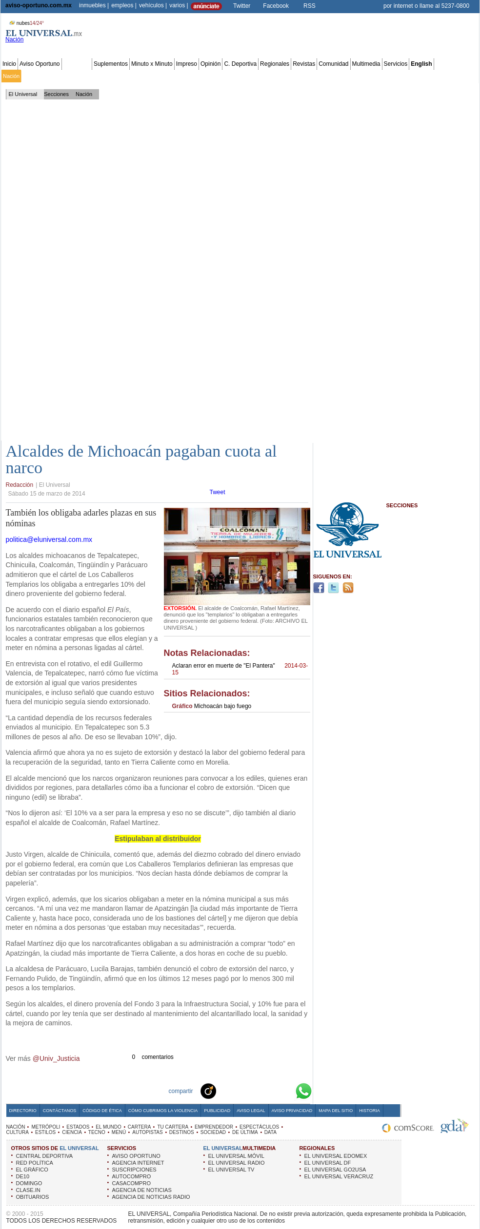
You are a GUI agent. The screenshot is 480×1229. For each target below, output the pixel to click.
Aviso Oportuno (40, 63)
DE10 (23, 1176)
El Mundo (138, 76)
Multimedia (366, 63)
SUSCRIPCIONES (134, 1169)
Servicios (396, 63)
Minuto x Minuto (152, 63)
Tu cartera (186, 76)
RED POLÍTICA (34, 1163)
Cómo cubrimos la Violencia (163, 1110)
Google (286, 1090)
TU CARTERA (172, 1127)
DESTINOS (181, 1132)
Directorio (23, 1110)
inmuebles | (94, 5)
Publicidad (438, 76)
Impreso (186, 63)
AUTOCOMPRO (131, 1176)
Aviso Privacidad (292, 1110)
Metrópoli (34, 76)
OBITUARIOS (32, 1197)
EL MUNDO (108, 1127)
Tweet (217, 492)
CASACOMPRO (131, 1183)
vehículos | (153, 5)
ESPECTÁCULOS (259, 1127)
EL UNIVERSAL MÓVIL (236, 1156)
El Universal (23, 94)
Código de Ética (102, 1110)
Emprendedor (218, 76)
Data (459, 76)
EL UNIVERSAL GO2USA (335, 1169)
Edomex (58, 76)
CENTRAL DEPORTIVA (44, 1156)
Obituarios (410, 76)
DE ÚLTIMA (245, 1132)
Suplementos (111, 63)
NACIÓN (15, 1127)
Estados (113, 76)
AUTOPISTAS (147, 1132)
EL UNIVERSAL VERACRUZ (339, 1176)
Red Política (86, 76)
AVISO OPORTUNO (136, 1156)
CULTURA (17, 1132)
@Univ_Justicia (56, 1058)
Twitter (241, 5)
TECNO (96, 1132)
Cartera (162, 76)
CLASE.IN (28, 1190)
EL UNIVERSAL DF (327, 1163)
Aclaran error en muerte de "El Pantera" (240, 669)
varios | (178, 5)
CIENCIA (72, 1132)
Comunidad (333, 63)
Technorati (223, 1090)
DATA (270, 1132)
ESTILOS (45, 1132)
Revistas (304, 63)
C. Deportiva (240, 63)
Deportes (324, 76)
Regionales (274, 63)
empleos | (124, 5)
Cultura (281, 76)
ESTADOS (77, 1127)
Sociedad (383, 76)
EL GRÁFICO (32, 1169)
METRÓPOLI (45, 1127)
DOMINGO (29, 1183)
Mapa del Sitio (336, 1110)
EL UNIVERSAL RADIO (236, 1163)
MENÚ (119, 1132)
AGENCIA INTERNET (138, 1163)
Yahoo (270, 1090)
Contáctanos (59, 1110)
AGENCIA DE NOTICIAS (142, 1190)
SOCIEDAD (213, 1132)
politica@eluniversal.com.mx (49, 539)
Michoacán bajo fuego (212, 706)
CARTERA (139, 1127)
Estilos (301, 76)
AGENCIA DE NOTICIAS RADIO (151, 1197)
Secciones (76, 63)
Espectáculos (253, 76)
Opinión (210, 63)
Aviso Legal (251, 1110)
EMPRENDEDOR (214, 1127)
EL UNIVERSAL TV (231, 1169)
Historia (369, 1110)
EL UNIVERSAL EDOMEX (335, 1156)
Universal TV (353, 76)
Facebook (276, 5)
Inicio (9, 63)
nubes (25, 23)
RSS (309, 5)
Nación (11, 76)
